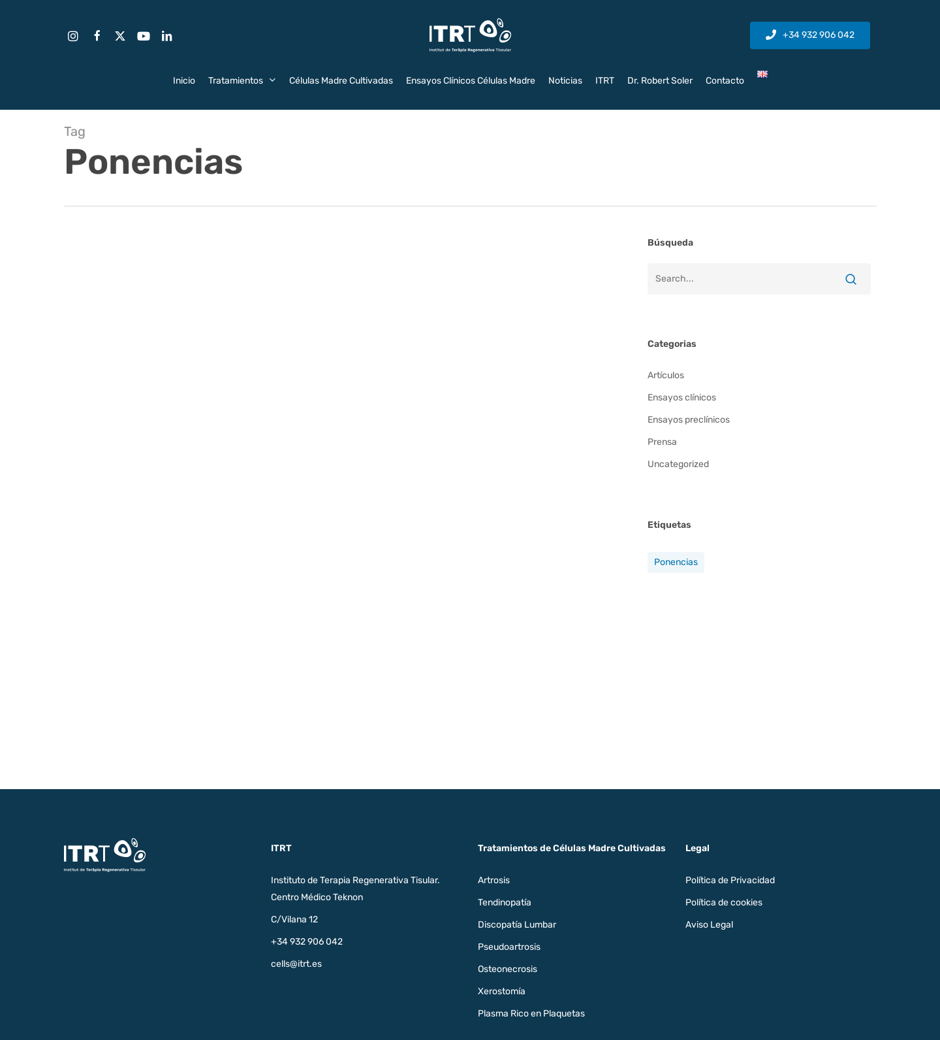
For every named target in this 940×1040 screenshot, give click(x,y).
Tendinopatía (504, 902)
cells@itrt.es (296, 963)
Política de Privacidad (730, 880)
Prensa (662, 441)
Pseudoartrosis (509, 946)
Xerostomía (501, 991)
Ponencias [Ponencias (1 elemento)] (676, 562)
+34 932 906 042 (307, 941)
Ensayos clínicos (682, 397)
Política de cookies (723, 902)
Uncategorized (678, 464)
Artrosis (494, 880)
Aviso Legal (709, 924)
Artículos (666, 375)
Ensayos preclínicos (689, 419)
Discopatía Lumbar (517, 924)
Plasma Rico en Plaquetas (531, 1013)
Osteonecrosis (507, 969)
